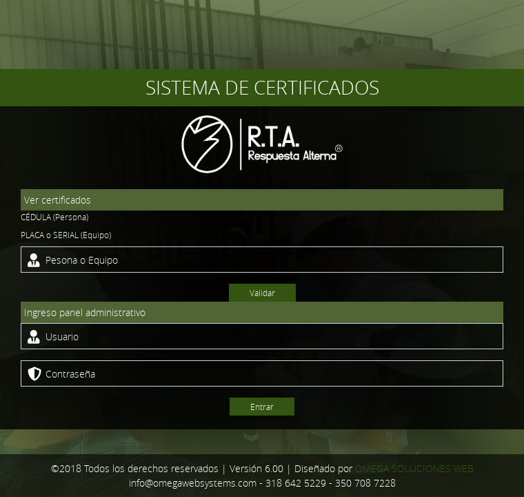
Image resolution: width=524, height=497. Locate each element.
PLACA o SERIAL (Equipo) (66, 234)
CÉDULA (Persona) (54, 216)
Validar (262, 292)
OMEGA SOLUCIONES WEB (414, 468)
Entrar (262, 406)
